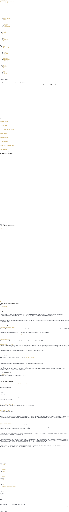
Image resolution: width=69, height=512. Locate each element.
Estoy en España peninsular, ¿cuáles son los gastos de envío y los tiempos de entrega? (15, 384)
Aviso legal (4, 480)
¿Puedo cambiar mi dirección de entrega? (7, 328)
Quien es (4, 37)
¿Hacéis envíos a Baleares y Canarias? (7, 405)
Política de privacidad (6, 481)
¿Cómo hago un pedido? (4, 314)
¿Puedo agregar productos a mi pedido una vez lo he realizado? (11, 335)
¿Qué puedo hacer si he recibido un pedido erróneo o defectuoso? (12, 445)
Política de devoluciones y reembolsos (9, 479)
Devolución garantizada (7, 130)
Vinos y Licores (7, 83)
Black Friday (5, 36)
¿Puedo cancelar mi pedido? (5, 340)
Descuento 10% (4, 126)
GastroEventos (4, 466)
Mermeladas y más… (6, 26)
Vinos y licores (5, 27)
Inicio (1, 83)
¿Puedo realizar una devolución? (5, 424)
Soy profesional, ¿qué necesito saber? (7, 353)
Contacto (5, 43)
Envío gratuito (4, 122)
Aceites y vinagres (6, 18)
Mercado (3, 464)
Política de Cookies (5, 483)
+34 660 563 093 (3, 497)
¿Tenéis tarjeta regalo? (4, 375)
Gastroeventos (6, 39)
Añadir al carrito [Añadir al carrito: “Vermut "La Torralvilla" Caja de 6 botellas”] (4, 229)
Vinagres (5, 20)
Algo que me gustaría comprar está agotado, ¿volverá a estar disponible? (13, 366)
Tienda (3, 16)
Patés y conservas (6, 29)
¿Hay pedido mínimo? (4, 324)
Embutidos (6, 24)
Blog (4, 40)
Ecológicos (5, 22)
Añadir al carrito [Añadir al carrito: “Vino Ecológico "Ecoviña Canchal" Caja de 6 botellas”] (4, 307)
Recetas (4, 38)
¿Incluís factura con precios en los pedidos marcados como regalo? (12, 378)
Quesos (5, 25)
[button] (34, 45)
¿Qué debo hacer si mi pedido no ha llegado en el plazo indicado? (12, 421)
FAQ (4, 42)
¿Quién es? (4, 465)
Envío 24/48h (4, 134)
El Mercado (4, 35)
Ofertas (3, 33)
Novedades (4, 32)
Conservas (6, 30)
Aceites (5, 19)
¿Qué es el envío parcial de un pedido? (7, 345)
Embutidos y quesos (6, 23)
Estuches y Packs (6, 17)
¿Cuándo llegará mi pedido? (5, 411)
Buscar (67, 81)
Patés (5, 31)
